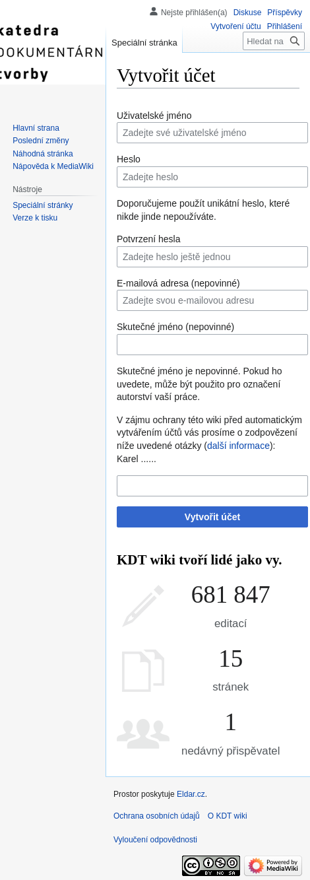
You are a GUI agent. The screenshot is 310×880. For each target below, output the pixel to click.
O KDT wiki (227, 816)
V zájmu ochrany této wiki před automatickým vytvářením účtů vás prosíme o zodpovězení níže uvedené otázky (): (209, 433)
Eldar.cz (191, 794)
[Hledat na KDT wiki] (274, 41)
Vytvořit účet (212, 517)
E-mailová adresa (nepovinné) (178, 283)
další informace (238, 445)
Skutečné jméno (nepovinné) (175, 327)
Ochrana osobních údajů (156, 816)
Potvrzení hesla (149, 239)
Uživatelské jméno (154, 115)
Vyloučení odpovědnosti (155, 839)
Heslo (128, 159)
